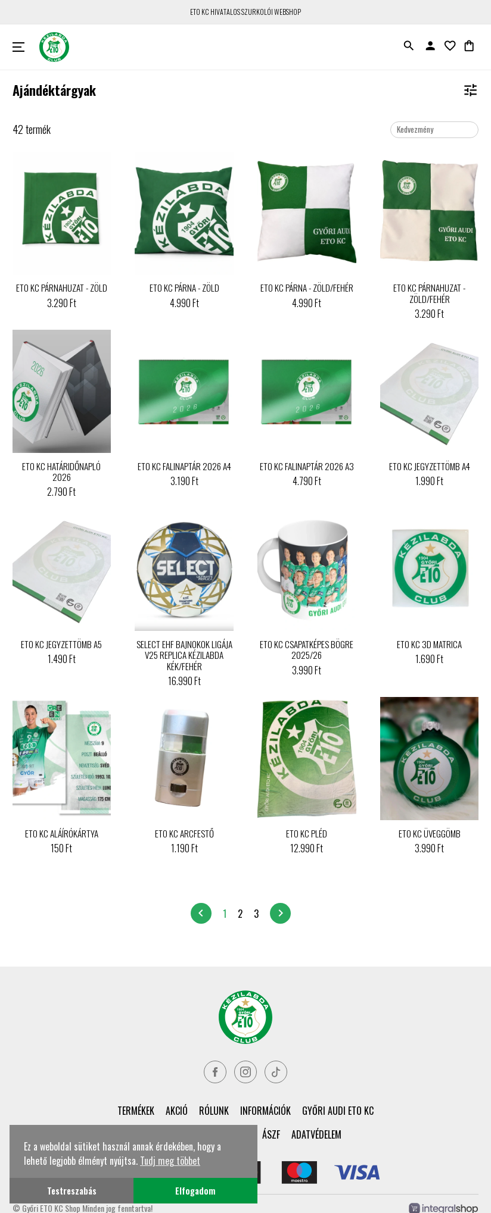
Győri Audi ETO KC (338, 1110)
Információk (265, 1110)
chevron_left (201, 913)
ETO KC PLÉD (306, 833)
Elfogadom (195, 1190)
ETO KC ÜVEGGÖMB (430, 833)
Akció (177, 1110)
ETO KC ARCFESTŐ (184, 833)
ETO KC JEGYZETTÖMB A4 (429, 466)
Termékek (135, 1110)
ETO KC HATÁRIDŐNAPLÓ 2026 (61, 471)
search (408, 45)
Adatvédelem (316, 1134)
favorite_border (449, 45)
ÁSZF (271, 1134)
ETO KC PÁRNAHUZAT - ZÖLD (61, 287)
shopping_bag (469, 45)
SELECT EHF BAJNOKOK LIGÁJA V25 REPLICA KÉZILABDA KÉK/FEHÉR (184, 655)
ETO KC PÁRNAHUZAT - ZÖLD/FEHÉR (429, 293)
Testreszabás (72, 1190)
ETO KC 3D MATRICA (429, 644)
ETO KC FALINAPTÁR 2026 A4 (184, 466)
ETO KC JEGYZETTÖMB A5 (61, 644)
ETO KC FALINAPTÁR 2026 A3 (307, 466)
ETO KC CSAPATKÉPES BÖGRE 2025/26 (306, 649)
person (430, 45)
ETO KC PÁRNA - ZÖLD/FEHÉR (306, 287)
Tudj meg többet (170, 1160)
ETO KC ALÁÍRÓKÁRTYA (61, 833)
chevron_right (281, 913)
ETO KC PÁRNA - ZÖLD (184, 287)
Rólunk (214, 1110)
